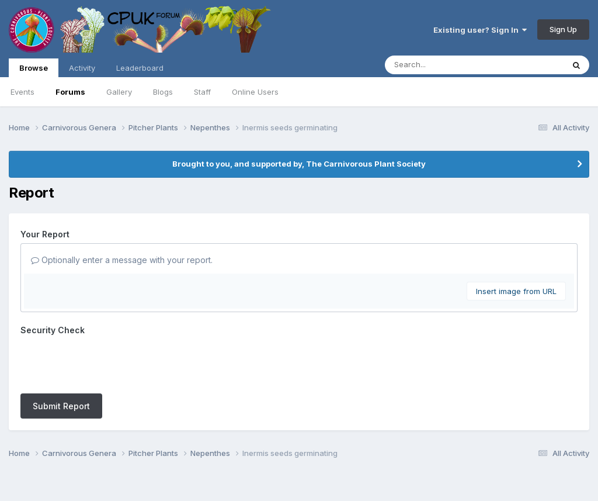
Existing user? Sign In (480, 29)
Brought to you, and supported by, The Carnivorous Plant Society (299, 163)
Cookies (326, 459)
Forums (70, 91)
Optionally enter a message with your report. (122, 260)
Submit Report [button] (61, 360)
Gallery (119, 91)
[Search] (442, 65)
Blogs (163, 91)
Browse (33, 70)
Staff (202, 91)
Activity (82, 67)
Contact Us (277, 459)
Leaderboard (140, 67)
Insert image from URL (516, 291)
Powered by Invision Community (299, 483)
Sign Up (563, 29)
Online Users (255, 91)
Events (22, 91)
